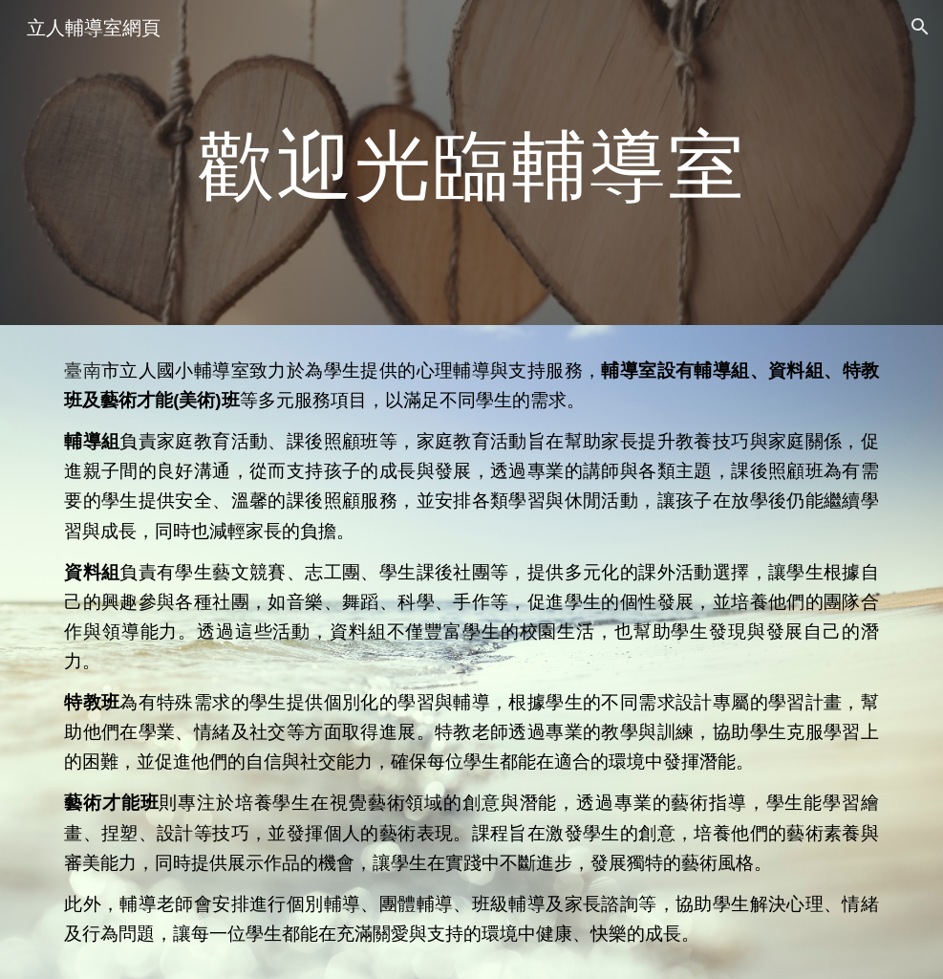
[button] (920, 27)
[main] (471, 162)
